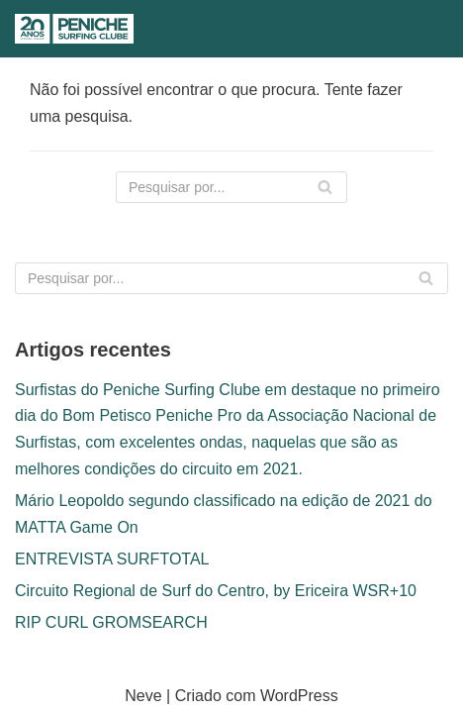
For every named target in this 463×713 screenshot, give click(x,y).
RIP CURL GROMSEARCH (111, 622)
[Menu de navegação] (425, 29)
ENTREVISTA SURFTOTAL (112, 559)
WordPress (299, 695)
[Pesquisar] (384, 29)
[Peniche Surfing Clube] (74, 29)
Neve (143, 695)
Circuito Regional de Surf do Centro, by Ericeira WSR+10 (216, 590)
